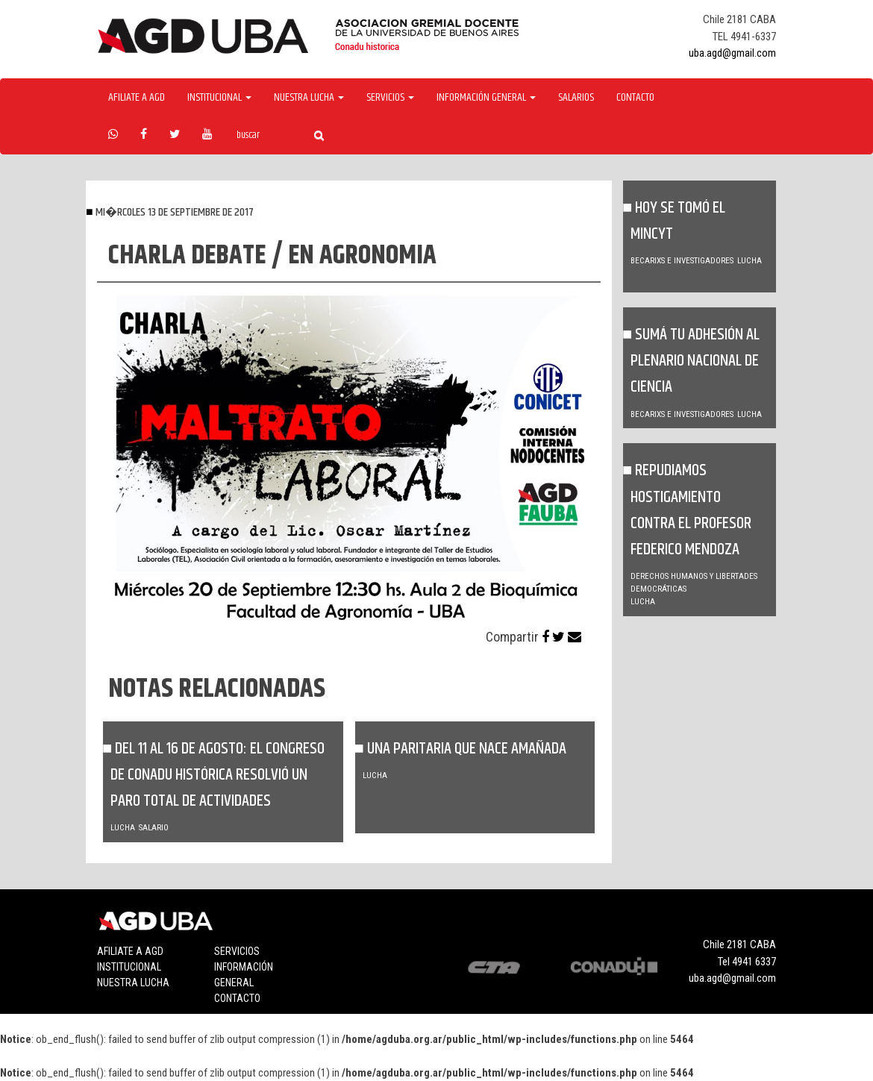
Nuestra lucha (133, 982)
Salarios (576, 97)
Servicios (237, 951)
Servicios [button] (390, 97)
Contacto (635, 97)
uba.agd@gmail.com (732, 53)
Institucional (129, 967)
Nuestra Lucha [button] (309, 97)
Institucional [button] (219, 97)
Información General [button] (486, 97)
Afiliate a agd (136, 97)
